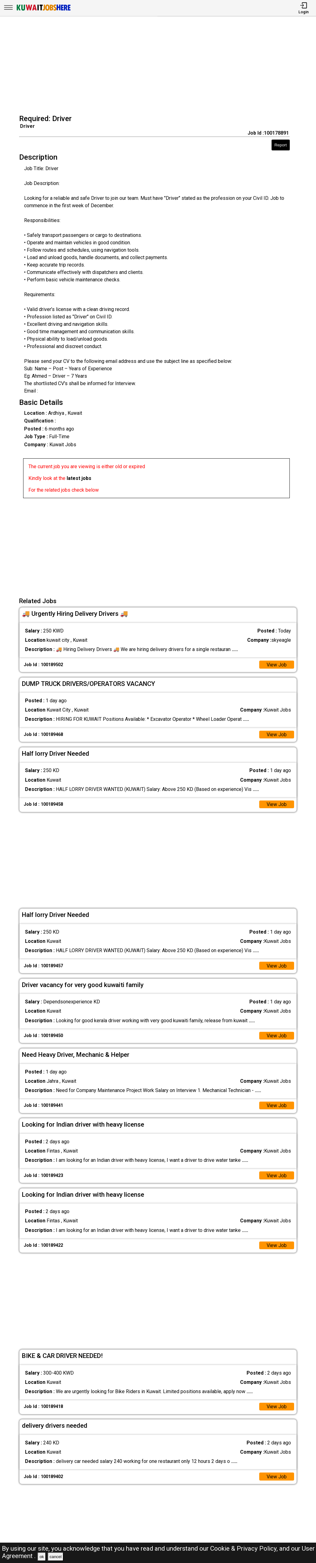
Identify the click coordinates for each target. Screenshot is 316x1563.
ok (42, 1556)
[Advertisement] (160, 66)
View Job (276, 665)
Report (280, 145)
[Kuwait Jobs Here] (43, 10)
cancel (56, 1556)
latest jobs (79, 478)
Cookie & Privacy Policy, (244, 1548)
